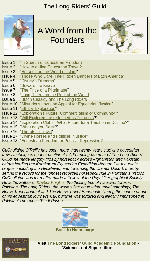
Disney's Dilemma (37, 81)
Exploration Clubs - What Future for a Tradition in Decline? (74, 122)
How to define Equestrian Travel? (51, 67)
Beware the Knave (38, 85)
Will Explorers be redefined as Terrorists (57, 118)
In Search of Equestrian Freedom (51, 62)
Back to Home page (75, 230)
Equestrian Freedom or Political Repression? (62, 141)
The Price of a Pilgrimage (44, 90)
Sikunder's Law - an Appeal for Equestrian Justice (66, 104)
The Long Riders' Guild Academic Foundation (91, 243)
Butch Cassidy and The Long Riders (54, 99)
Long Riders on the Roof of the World (55, 95)
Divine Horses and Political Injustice (53, 136)
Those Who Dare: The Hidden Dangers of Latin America (72, 76)
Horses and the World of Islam (48, 71)
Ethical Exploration (38, 108)
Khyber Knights (51, 182)
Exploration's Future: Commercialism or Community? (69, 113)
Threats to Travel (36, 131)
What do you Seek (38, 127)
